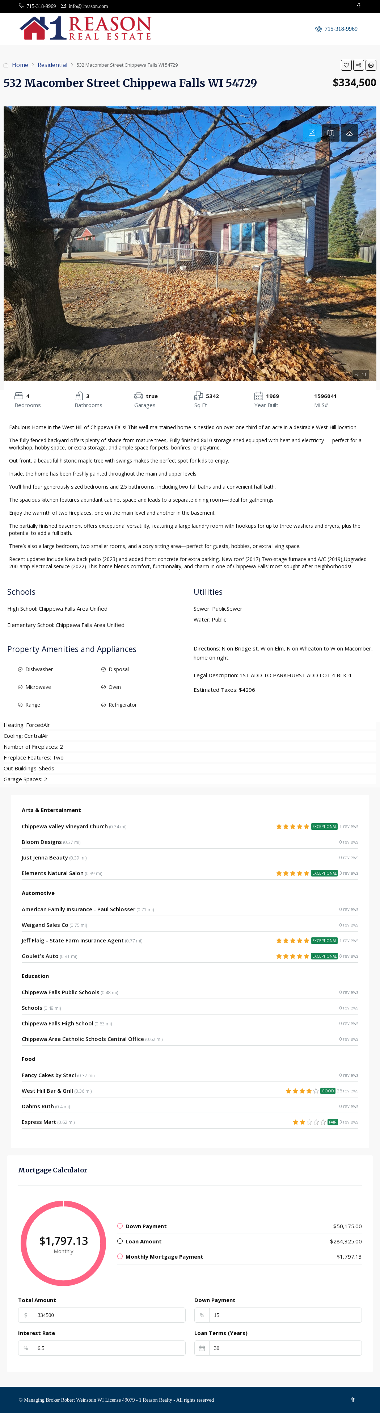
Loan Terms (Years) (221, 1333)
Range (32, 705)
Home (20, 65)
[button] (346, 65)
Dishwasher (39, 669)
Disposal (119, 669)
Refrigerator (123, 705)
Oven (115, 687)
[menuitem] (336, 29)
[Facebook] (354, 1400)
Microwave (38, 687)
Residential (52, 65)
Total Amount (37, 1300)
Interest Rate (36, 1333)
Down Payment (215, 1300)
